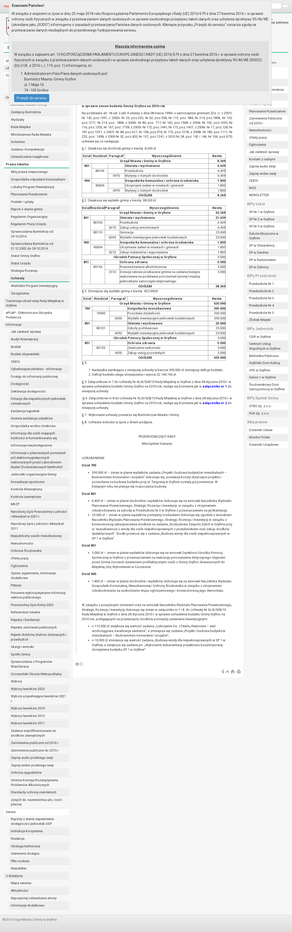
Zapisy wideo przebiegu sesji (32, 765)
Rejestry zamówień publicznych (34, 627)
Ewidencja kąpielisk (25, 411)
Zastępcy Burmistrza (26, 112)
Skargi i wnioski (22, 647)
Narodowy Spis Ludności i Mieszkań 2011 (37, 526)
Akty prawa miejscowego (29, 172)
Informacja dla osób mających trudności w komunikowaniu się (34, 435)
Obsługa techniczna (25, 846)
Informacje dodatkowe (27, 905)
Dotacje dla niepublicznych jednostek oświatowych (38, 401)
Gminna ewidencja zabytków (32, 418)
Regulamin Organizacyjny (29, 217)
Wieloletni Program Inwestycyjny (34, 286)
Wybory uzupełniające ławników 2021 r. (38, 698)
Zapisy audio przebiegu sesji (32, 758)
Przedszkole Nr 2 (261, 291)
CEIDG (15, 362)
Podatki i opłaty (22, 202)
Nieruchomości (22, 543)
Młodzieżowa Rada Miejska (31, 134)
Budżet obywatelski (25, 354)
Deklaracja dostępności (28, 391)
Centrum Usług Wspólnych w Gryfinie (264, 346)
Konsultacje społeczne (27, 482)
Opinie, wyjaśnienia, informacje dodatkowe (33, 575)
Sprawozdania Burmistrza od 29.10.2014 (32, 234)
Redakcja (17, 838)
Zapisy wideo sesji (262, 173)
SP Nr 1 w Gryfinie (261, 212)
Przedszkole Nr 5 (261, 313)
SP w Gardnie (258, 252)
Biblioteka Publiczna (264, 356)
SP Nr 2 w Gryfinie (261, 219)
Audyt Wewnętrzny (24, 339)
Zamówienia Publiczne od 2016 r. (265, 120)
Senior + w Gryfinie (262, 377)
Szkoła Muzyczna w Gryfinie (263, 236)
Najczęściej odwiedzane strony (34, 898)
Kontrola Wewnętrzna (26, 489)
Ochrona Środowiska (26, 551)
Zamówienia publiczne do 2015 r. (35, 750)
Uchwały (17, 278)
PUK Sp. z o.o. (259, 413)
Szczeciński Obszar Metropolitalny (36, 674)
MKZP (15, 504)
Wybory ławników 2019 (28, 708)
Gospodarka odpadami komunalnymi (38, 179)
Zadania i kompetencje (27, 149)
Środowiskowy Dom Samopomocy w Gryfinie (267, 387)
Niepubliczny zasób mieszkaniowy (36, 536)
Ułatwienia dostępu (25, 853)
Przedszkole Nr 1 (261, 284)
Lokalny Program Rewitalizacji (32, 187)
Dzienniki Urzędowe (263, 444)
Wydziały (17, 120)
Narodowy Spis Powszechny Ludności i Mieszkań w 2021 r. (39, 514)
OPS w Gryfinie (259, 370)
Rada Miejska (21, 127)
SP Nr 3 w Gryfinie (261, 226)
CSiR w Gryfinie (260, 337)
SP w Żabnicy (259, 267)
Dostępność (20, 384)
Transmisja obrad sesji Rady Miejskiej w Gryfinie (35, 303)
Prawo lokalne (17, 164)
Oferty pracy (20, 558)
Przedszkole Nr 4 (261, 305)
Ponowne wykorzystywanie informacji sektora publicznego (38, 595)
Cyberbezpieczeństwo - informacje (36, 369)
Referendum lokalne (25, 612)
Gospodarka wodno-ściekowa (33, 426)
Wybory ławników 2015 (28, 716)
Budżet (16, 347)
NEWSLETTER (259, 195)
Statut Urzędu (21, 263)
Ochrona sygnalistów (26, 772)
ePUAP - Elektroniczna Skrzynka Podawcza (29, 315)
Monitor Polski (259, 437)
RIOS (252, 188)
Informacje (13, 324)
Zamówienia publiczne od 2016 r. (35, 743)
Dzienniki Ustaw (261, 430)
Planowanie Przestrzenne (29, 194)
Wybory (16, 681)
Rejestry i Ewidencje (25, 620)
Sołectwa (18, 142)
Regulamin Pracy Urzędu (28, 224)
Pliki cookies (20, 861)
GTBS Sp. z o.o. (260, 406)
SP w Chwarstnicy (262, 245)
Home (8, 6)
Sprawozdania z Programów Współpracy (31, 664)
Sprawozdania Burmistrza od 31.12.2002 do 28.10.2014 (32, 246)
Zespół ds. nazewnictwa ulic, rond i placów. (36, 802)
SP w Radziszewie (262, 260)
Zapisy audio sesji (262, 166)
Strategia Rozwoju (24, 271)
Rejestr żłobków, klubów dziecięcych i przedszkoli (38, 637)
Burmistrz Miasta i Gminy (29, 104)
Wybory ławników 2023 (28, 689)
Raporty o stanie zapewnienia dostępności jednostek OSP (32, 821)
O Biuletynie (14, 876)
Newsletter (18, 868)
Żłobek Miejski (260, 320)
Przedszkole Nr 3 (261, 298)
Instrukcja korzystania (27, 831)
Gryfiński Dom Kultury (264, 363)
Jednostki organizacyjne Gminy (34, 474)
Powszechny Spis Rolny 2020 (32, 605)
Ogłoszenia (19, 566)
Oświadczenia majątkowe (29, 157)
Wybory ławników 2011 (28, 723)
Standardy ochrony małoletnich (33, 792)
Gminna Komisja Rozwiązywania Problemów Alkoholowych (34, 782)
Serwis (11, 812)
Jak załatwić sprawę (26, 332)
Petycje (16, 585)
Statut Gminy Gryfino (25, 256)
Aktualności (19, 890)
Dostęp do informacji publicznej (34, 376)
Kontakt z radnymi (262, 159)
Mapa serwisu (21, 883)
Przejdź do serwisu (32, 98)
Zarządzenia (20, 293)
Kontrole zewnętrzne (26, 497)
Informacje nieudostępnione (31, 445)
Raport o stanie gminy (27, 209)
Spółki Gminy (20, 654)
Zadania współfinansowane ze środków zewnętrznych (33, 733)
